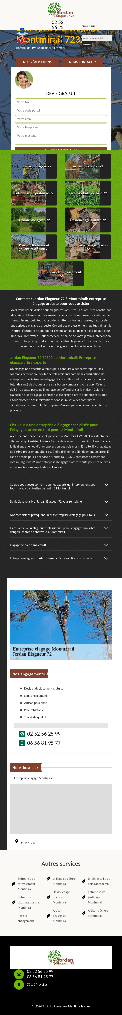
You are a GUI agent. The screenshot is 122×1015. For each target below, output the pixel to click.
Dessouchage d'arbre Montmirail (58, 897)
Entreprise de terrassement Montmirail (23, 884)
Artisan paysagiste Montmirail (56, 916)
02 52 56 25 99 (58, 27)
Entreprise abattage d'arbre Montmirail (25, 902)
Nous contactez (82, 62)
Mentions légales (79, 1006)
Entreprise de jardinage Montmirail (93, 897)
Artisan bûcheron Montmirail (95, 913)
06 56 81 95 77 (58, 44)
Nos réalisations (37, 62)
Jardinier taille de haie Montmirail (95, 881)
